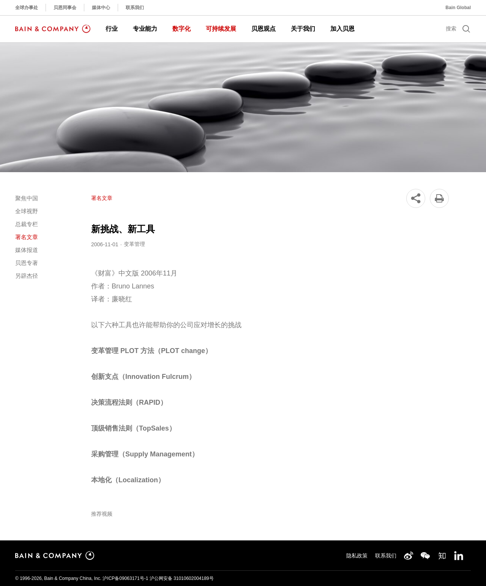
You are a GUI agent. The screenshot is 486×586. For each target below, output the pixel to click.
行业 (112, 28)
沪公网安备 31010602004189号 (182, 578)
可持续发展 (221, 28)
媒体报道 (26, 250)
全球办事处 (26, 7)
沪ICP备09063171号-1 (125, 578)
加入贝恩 (342, 28)
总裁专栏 (26, 224)
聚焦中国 (26, 198)
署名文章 (26, 237)
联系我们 (135, 7)
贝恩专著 (26, 263)
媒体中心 (101, 7)
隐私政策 (357, 556)
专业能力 (145, 28)
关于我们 (303, 28)
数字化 (181, 28)
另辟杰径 (26, 275)
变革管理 (134, 244)
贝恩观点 (263, 28)
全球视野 (26, 211)
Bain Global (458, 7)
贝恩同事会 (65, 7)
